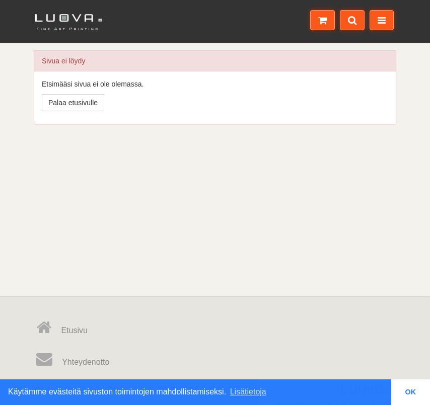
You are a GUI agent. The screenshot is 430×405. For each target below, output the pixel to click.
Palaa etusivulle (73, 103)
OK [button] (410, 392)
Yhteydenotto (72, 359)
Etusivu (62, 327)
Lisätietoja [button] (248, 391)
